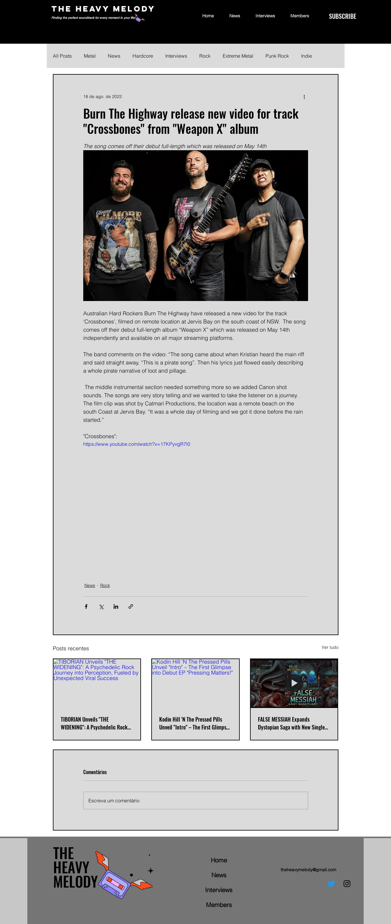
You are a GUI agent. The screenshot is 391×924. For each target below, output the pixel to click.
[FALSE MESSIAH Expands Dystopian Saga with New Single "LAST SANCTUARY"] (294, 683)
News (114, 56)
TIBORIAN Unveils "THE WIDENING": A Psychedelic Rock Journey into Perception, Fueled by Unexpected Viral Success (94, 723)
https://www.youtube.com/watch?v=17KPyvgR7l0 (136, 444)
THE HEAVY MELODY (103, 9)
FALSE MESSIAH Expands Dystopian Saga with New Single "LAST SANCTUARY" (291, 723)
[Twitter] (331, 883)
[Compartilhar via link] (131, 606)
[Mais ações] (304, 96)
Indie (306, 56)
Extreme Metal (238, 56)
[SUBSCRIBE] (342, 16)
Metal (90, 56)
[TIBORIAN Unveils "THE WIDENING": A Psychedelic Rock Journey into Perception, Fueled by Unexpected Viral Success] (97, 683)
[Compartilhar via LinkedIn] (116, 606)
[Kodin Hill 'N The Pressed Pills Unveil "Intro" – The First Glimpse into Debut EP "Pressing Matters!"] (195, 683)
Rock (205, 56)
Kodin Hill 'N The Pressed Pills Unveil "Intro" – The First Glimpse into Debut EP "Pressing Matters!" (194, 723)
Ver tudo (330, 647)
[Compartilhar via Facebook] (86, 606)
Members (219, 905)
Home (219, 860)
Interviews (176, 56)
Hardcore (142, 56)
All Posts (62, 56)
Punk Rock (277, 56)
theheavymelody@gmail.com (308, 869)
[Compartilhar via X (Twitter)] (101, 606)
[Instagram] (347, 883)
